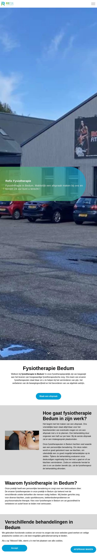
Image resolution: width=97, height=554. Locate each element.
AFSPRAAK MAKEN (83, 549)
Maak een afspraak (48, 396)
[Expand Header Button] (93, 4)
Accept (14, 548)
